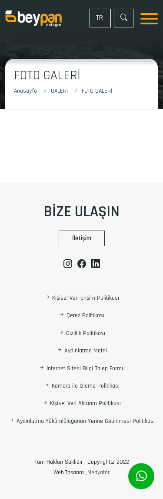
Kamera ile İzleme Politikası (82, 386)
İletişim (81, 238)
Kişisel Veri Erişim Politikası (81, 298)
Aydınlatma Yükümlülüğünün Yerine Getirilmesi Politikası (82, 421)
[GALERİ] (61, 91)
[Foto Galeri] (97, 91)
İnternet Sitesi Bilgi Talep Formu (82, 368)
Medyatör (98, 472)
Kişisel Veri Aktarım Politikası (81, 404)
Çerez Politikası (81, 316)
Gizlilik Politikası (81, 333)
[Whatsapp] (141, 476)
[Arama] (123, 18)
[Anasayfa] (30, 91)
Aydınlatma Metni (82, 351)
